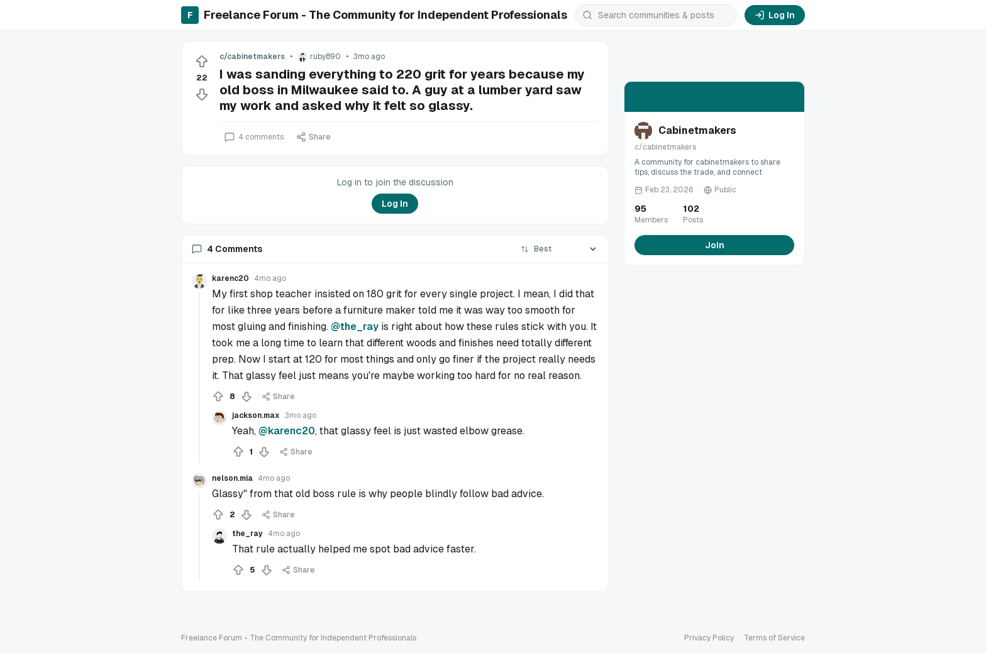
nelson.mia (232, 478)
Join (714, 245)
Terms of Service (774, 638)
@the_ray (355, 326)
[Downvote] (202, 94)
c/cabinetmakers (252, 57)
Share (313, 137)
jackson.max (256, 415)
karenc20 (230, 278)
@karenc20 (286, 430)
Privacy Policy (709, 638)
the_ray (247, 534)
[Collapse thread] (199, 377)
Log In (775, 15)
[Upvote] (202, 62)
